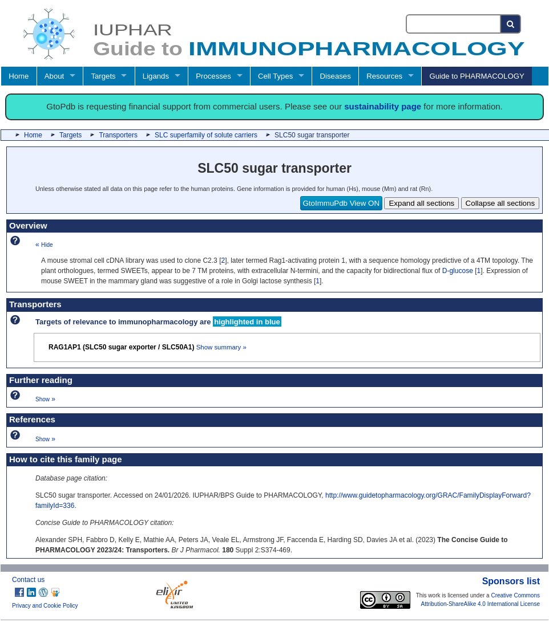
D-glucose (457, 271)
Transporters (118, 135)
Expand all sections (421, 203)
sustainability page (382, 106)
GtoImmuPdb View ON (341, 203)
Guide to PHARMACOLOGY (476, 76)
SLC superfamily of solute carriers (206, 135)
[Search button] (511, 24)
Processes (213, 76)
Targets (103, 76)
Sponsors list (511, 581)
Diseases (335, 76)
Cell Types (275, 76)
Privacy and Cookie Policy (45, 606)
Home (19, 76)
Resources (384, 76)
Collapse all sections (500, 203)
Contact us (28, 580)
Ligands (156, 76)
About (54, 76)
